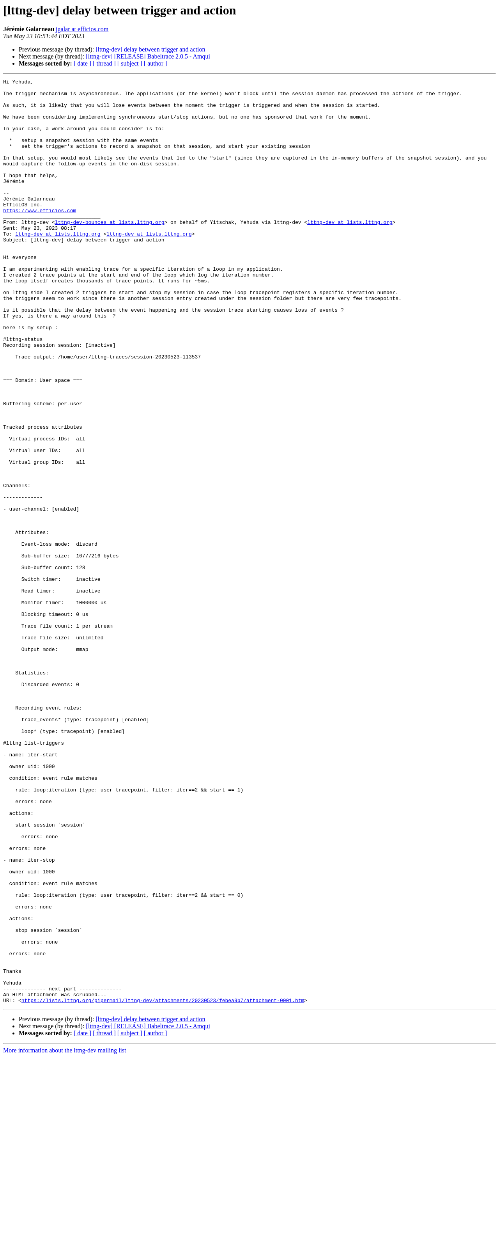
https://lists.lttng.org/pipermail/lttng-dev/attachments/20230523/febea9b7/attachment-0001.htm (162, 1185)
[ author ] (155, 63)
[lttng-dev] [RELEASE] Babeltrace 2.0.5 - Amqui (148, 56)
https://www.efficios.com (39, 237)
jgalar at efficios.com (82, 29)
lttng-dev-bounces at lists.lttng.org (110, 251)
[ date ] (82, 63)
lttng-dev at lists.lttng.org (349, 251)
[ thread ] (104, 63)
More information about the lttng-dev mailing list (64, 1235)
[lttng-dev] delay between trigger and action (150, 49)
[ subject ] (129, 63)
